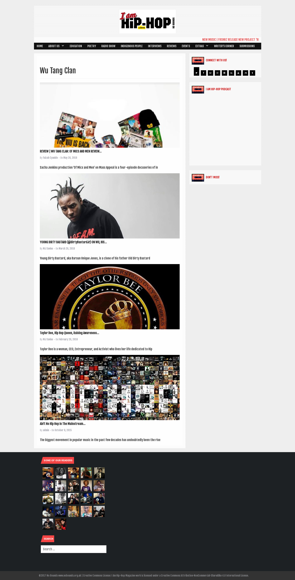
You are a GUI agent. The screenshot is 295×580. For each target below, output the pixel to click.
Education (76, 46)
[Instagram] (217, 73)
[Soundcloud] (245, 73)
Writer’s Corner (224, 46)
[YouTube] (238, 73)
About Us (53, 46)
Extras (199, 46)
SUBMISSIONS (247, 46)
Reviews (171, 46)
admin (46, 430)
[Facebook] (203, 73)
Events (186, 46)
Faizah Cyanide (50, 157)
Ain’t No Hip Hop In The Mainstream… (62, 424)
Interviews (154, 46)
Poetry (91, 46)
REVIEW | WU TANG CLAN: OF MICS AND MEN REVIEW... (71, 151)
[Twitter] (196, 73)
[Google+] (210, 73)
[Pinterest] (224, 73)
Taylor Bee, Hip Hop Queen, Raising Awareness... (69, 333)
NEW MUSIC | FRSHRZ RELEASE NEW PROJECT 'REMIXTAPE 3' (240, 40)
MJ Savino (48, 248)
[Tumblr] (252, 73)
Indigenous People (132, 46)
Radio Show (108, 46)
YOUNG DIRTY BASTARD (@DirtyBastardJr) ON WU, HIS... (73, 242)
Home (40, 46)
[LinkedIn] (231, 73)
